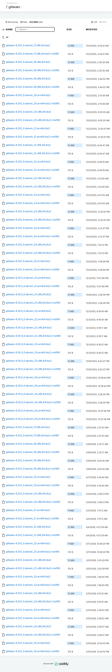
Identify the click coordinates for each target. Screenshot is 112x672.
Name (9, 29)
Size (69, 29)
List (94, 22)
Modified (91, 29)
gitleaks (14, 7)
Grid (103, 22)
